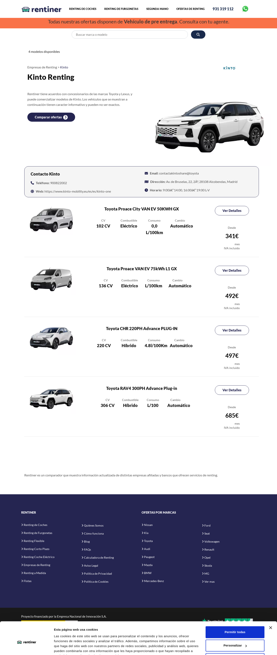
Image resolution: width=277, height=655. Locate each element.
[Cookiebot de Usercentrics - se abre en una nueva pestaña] (27, 647)
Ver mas (209, 581)
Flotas (27, 581)
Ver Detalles (231, 211)
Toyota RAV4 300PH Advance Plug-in (141, 388)
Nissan (148, 525)
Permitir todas (235, 611)
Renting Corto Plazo (36, 549)
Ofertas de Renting (190, 9)
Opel (207, 557)
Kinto (64, 67)
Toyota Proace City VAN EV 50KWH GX (141, 209)
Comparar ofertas (51, 117)
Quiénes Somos (94, 525)
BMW (147, 573)
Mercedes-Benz (154, 581)
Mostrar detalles (66, 647)
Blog (87, 541)
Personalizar (235, 625)
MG (206, 573)
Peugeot (149, 557)
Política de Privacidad (98, 573)
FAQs (87, 549)
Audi (147, 549)
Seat (207, 533)
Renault (209, 549)
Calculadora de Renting (99, 557)
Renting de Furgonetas (121, 9)
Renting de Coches (82, 9)
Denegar (235, 638)
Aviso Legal (91, 565)
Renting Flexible (34, 541)
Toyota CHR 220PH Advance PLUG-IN (141, 328)
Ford (207, 525)
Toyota (148, 541)
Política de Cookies (96, 581)
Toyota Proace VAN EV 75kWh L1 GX (142, 268)
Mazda (148, 565)
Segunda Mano (157, 9)
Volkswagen (212, 541)
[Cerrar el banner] (270, 607)
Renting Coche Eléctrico (39, 557)
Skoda (208, 565)
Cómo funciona (94, 533)
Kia (146, 533)
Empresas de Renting (37, 565)
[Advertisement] (141, 457)
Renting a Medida (35, 573)
